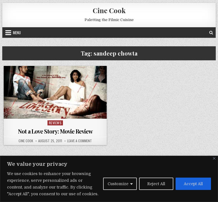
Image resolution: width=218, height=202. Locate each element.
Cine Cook (109, 10)
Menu (17, 32)
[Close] (214, 158)
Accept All (193, 184)
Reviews (55, 122)
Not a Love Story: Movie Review (55, 131)
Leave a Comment (79, 141)
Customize (118, 184)
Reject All (156, 184)
